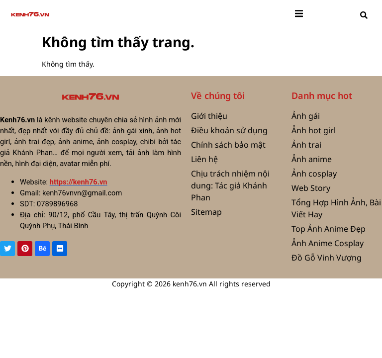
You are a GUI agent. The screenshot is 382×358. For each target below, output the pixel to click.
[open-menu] (299, 15)
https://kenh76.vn (78, 182)
